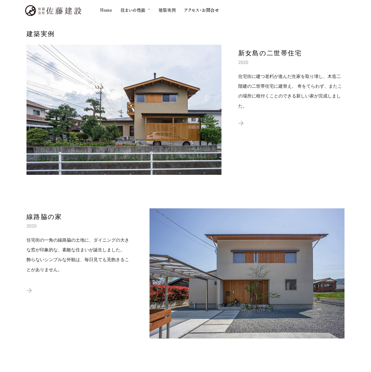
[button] (241, 123)
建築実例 (167, 9)
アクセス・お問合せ (201, 9)
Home (106, 9)
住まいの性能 (133, 9)
